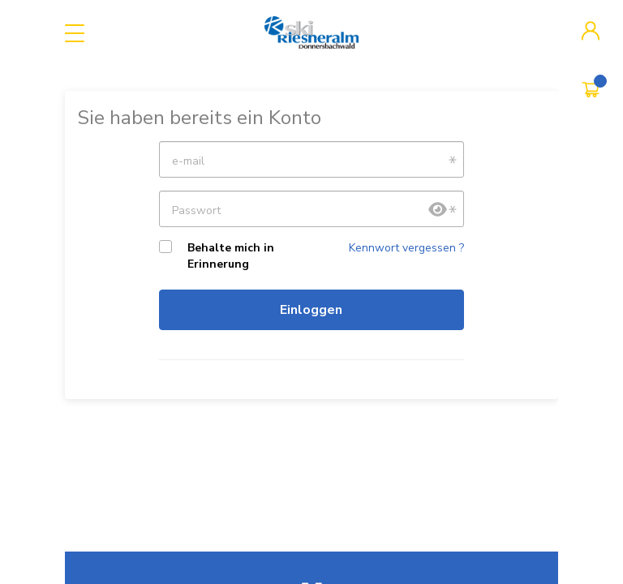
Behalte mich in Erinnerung (230, 256)
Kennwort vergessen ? (406, 248)
